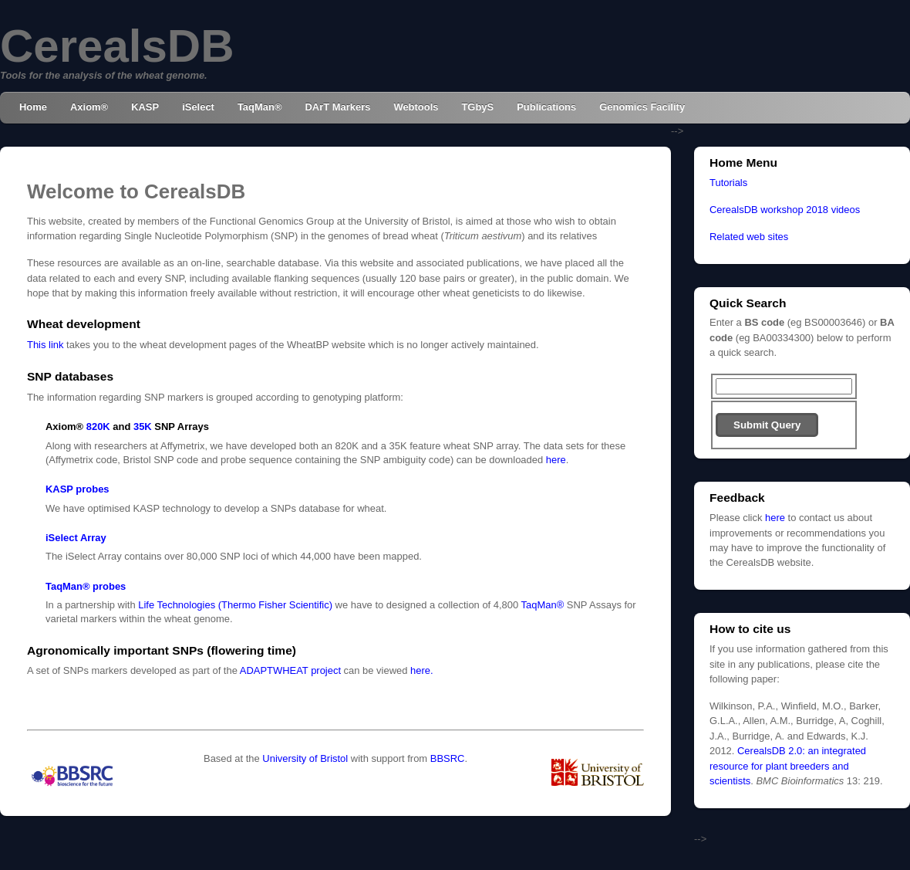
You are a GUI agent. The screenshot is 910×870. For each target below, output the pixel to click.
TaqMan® (260, 107)
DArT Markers (337, 107)
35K (142, 426)
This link (45, 344)
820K (98, 426)
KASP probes (78, 489)
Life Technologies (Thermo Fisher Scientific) (235, 605)
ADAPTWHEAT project (290, 670)
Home (33, 107)
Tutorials (728, 182)
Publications (546, 107)
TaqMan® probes (86, 586)
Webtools (415, 107)
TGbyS (477, 107)
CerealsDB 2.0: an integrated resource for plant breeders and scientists (787, 766)
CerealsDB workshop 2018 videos (784, 209)
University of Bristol (305, 758)
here (556, 459)
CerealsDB (117, 46)
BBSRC (447, 758)
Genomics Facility (642, 107)
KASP (145, 107)
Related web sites (748, 236)
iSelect (198, 107)
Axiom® (89, 107)
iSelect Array (76, 537)
